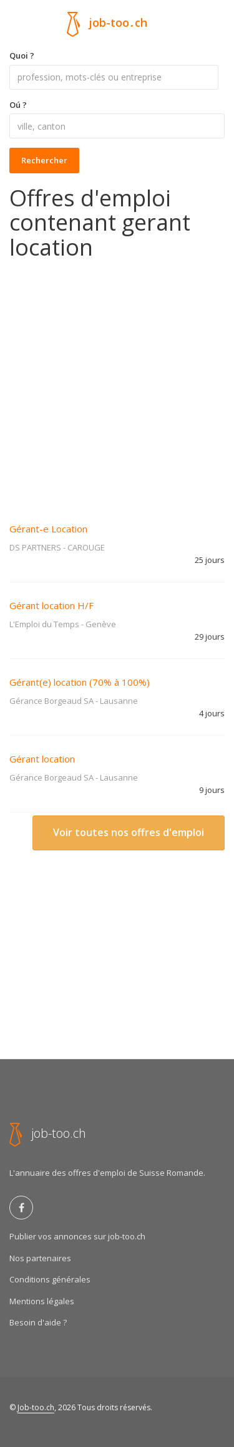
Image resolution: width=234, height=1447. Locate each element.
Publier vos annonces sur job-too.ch (77, 1236)
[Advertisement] (117, 382)
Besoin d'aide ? (38, 1322)
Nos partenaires (40, 1258)
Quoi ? (21, 55)
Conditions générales (49, 1279)
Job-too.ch (35, 1407)
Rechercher (44, 160)
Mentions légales (41, 1301)
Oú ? (18, 104)
